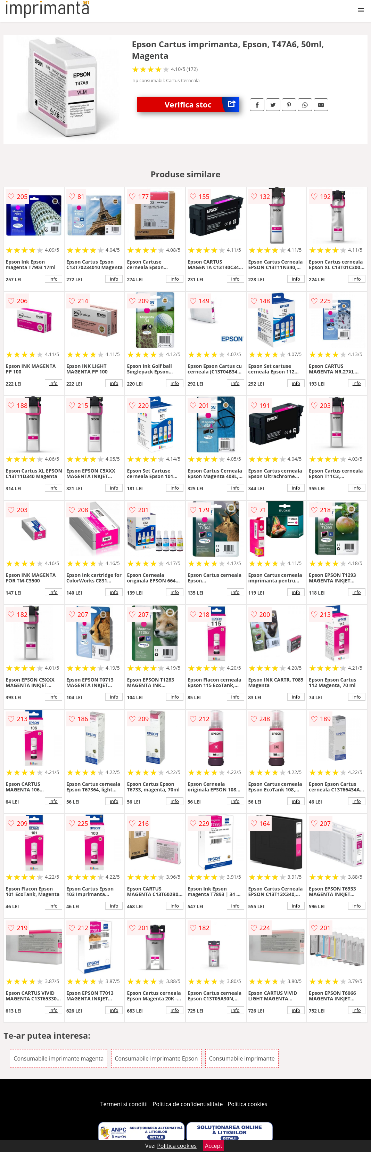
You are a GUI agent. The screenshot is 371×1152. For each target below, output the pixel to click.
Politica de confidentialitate (188, 1104)
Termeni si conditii (124, 1104)
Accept (213, 1146)
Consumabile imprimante (242, 1058)
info (53, 279)
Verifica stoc (202, 104)
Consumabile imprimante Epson (156, 1058)
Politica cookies (247, 1104)
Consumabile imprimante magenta (59, 1058)
